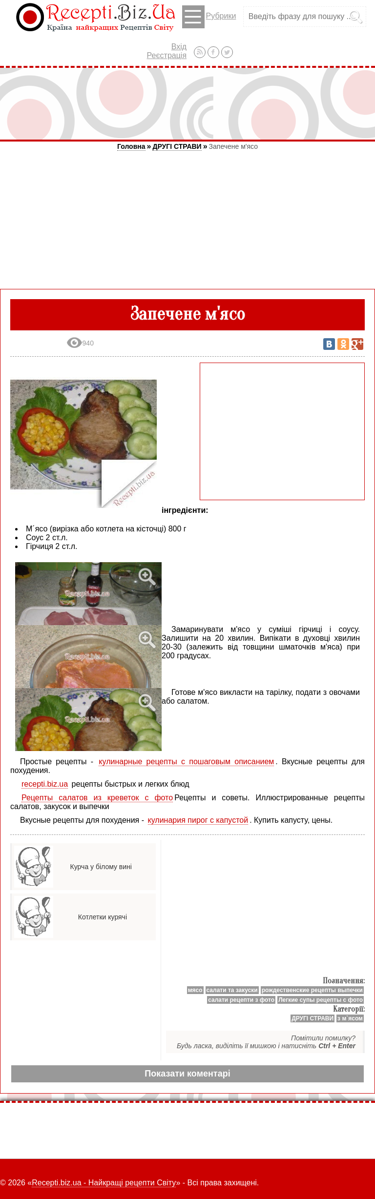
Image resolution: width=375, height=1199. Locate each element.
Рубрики (209, 16)
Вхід (179, 46)
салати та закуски (232, 990)
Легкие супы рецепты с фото (320, 999)
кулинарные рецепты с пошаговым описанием (186, 761)
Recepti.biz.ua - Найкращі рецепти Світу (104, 1183)
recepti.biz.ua (44, 784)
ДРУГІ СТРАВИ (176, 146)
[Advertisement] (187, 103)
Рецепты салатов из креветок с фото (97, 797)
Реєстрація (167, 55)
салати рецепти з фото (241, 999)
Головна (131, 146)
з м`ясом (350, 1018)
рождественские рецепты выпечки (312, 990)
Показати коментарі (187, 1073)
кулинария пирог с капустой (198, 820)
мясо (195, 990)
